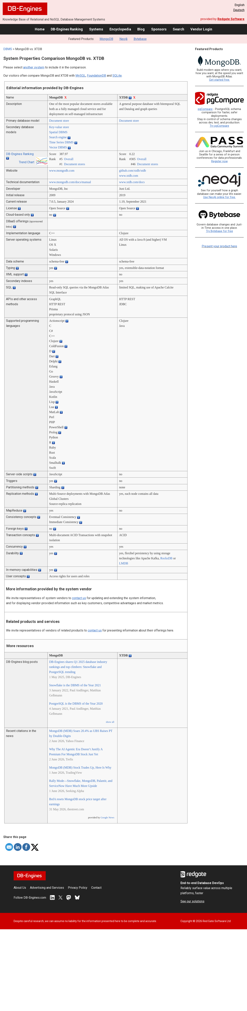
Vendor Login (201, 29)
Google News (107, 817)
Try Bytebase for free (219, 231)
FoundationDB (96, 75)
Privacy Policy (77, 888)
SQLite (117, 75)
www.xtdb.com (128, 175)
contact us (79, 598)
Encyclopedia (120, 29)
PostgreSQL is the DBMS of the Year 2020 (76, 703)
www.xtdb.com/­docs (132, 182)
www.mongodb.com (61, 170)
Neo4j (123, 39)
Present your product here (219, 246)
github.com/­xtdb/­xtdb (132, 170)
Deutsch (238, 10)
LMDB (123, 563)
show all (110, 722)
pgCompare (205, 109)
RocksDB (166, 558)
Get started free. (219, 80)
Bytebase (140, 39)
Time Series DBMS (61, 142)
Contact (96, 888)
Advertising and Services (47, 888)
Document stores (74, 164)
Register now (219, 161)
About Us (20, 888)
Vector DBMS (58, 147)
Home (40, 29)
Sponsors (158, 29)
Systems (96, 29)
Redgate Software (230, 19)
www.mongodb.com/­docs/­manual (70, 182)
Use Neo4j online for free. (219, 197)
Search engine (58, 137)
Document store (59, 120)
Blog (141, 29)
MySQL (80, 75)
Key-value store (59, 127)
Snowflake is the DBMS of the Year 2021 (75, 685)
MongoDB (106, 39)
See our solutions (192, 901)
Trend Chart (26, 162)
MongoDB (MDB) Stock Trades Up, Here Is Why (80, 767)
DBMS (7, 49)
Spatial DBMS (58, 132)
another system (33, 67)
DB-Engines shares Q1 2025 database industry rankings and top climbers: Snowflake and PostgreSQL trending (78, 667)
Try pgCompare (219, 126)
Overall (68, 159)
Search (178, 29)
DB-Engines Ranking (67, 29)
